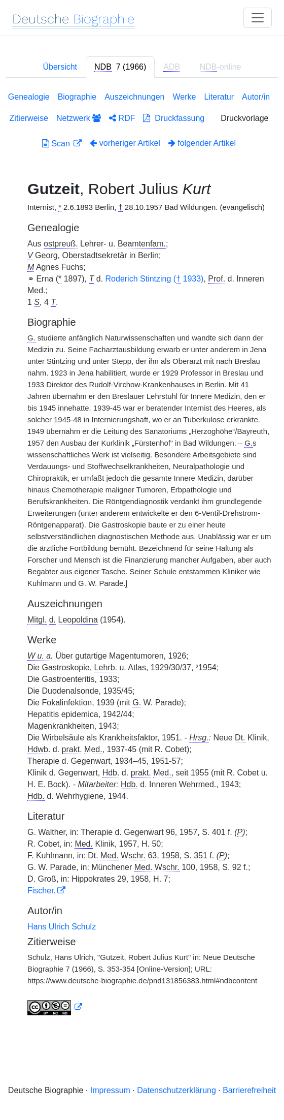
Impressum (110, 1090)
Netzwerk (78, 118)
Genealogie (29, 96)
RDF (122, 118)
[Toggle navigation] (257, 18)
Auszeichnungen (134, 96)
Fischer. (41, 890)
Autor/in (256, 96)
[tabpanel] (142, 556)
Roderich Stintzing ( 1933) (154, 279)
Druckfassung (173, 118)
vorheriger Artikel (125, 143)
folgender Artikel (202, 143)
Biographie (77, 96)
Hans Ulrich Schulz (61, 926)
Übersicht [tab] (60, 67)
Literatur (219, 96)
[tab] (120, 67)
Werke (184, 96)
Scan (57, 143)
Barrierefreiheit (249, 1090)
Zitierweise (29, 118)
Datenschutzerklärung (176, 1090)
